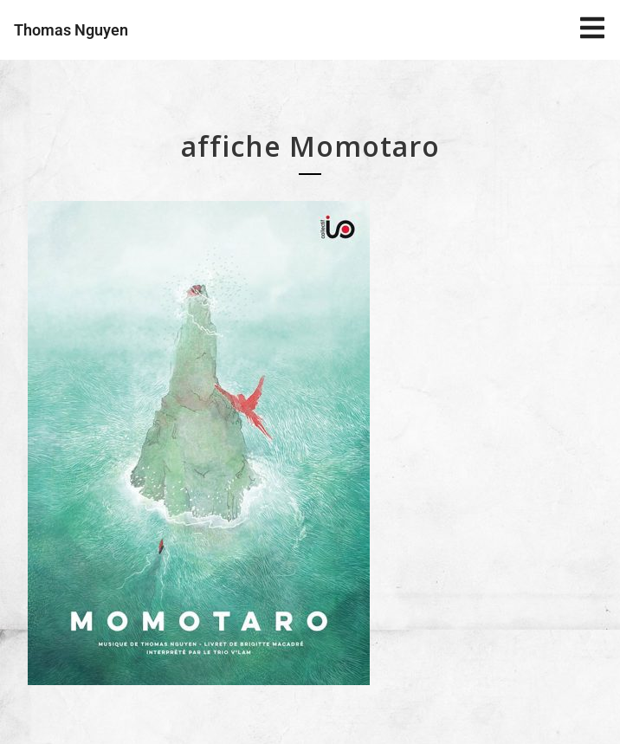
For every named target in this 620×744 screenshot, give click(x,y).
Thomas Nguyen (71, 30)
